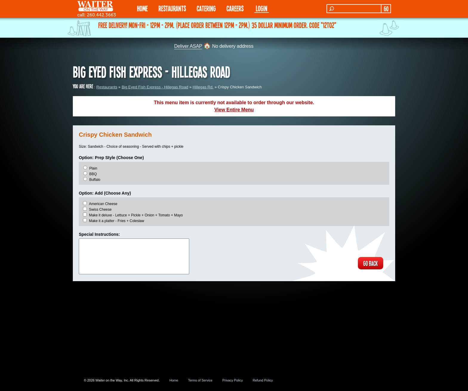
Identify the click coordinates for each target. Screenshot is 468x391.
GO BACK (370, 263)
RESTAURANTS (172, 8)
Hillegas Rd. (203, 87)
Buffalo (94, 180)
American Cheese (103, 204)
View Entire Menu (234, 109)
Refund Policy (263, 380)
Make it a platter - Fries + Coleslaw (116, 221)
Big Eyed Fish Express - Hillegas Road (154, 87)
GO (386, 8)
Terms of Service (200, 380)
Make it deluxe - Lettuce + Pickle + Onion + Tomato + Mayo (136, 215)
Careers (235, 8)
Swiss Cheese (100, 209)
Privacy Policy (232, 380)
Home (174, 380)
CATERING (206, 8)
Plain (93, 168)
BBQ (93, 174)
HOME (142, 8)
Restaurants (106, 87)
